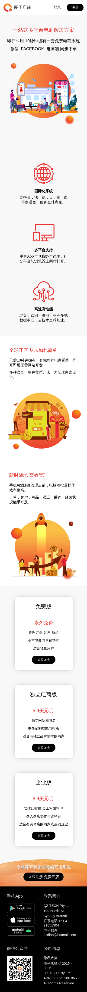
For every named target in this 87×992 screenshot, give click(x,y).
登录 (57, 7)
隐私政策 (51, 958)
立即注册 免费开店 (43, 877)
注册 (75, 7)
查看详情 (44, 659)
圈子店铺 (22, 7)
